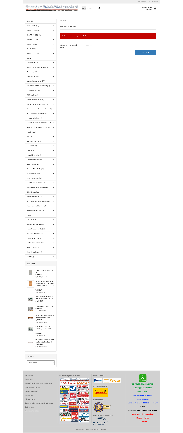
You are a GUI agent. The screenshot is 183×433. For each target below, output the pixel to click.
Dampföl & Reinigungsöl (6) (36, 81)
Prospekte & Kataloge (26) (35, 100)
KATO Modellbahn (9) (34, 142)
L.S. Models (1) (32, 146)
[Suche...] (84, 8)
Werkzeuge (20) (32, 72)
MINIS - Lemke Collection (35, 243)
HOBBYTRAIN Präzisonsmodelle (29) (39, 123)
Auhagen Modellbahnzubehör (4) (37, 188)
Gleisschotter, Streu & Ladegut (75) (38, 86)
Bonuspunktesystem (32, 411)
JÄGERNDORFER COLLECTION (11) (38, 128)
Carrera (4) (30, 257)
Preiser (29, 215)
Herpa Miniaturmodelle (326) (36, 229)
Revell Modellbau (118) (34, 252)
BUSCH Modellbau (33, 192)
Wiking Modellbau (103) (34, 239)
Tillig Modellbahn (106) (34, 118)
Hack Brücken (31, 220)
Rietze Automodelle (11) (35, 234)
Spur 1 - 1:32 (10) (32, 49)
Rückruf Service (30, 399)
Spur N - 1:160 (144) (33, 31)
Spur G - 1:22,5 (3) (33, 54)
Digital (29, 58)
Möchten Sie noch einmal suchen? (68, 47)
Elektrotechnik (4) (33, 63)
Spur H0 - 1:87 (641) (33, 40)
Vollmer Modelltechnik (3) (35, 211)
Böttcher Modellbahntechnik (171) (38, 105)
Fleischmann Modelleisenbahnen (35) (39, 109)
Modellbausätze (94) (33, 91)
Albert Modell (31, 132)
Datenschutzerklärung (32, 388)
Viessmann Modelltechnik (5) (36, 206)
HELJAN (29, 137)
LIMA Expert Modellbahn (35, 178)
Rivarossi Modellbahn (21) (35, 169)
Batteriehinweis (30, 407)
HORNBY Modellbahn (34, 174)
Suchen (145, 53)
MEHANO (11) (31, 151)
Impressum (29, 395)
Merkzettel (154, 2)
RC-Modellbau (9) (32, 95)
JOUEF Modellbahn (33, 165)
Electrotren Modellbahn (34, 160)
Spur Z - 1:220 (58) (33, 26)
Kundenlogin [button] (141, 2)
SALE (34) (30, 21)
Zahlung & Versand (31, 391)
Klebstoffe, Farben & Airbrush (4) (37, 68)
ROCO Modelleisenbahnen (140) (37, 114)
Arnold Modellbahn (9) (34, 155)
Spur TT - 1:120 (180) (34, 35)
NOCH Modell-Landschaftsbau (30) (38, 202)
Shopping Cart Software (84, 430)
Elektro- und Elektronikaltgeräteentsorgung (39, 403)
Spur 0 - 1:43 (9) (32, 45)
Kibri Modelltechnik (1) (34, 197)
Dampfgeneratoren (33, 77)
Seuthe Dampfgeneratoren (35, 225)
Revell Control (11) (33, 248)
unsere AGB (29, 380)
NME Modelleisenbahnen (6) (36, 183)
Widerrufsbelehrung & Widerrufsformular (38, 384)
